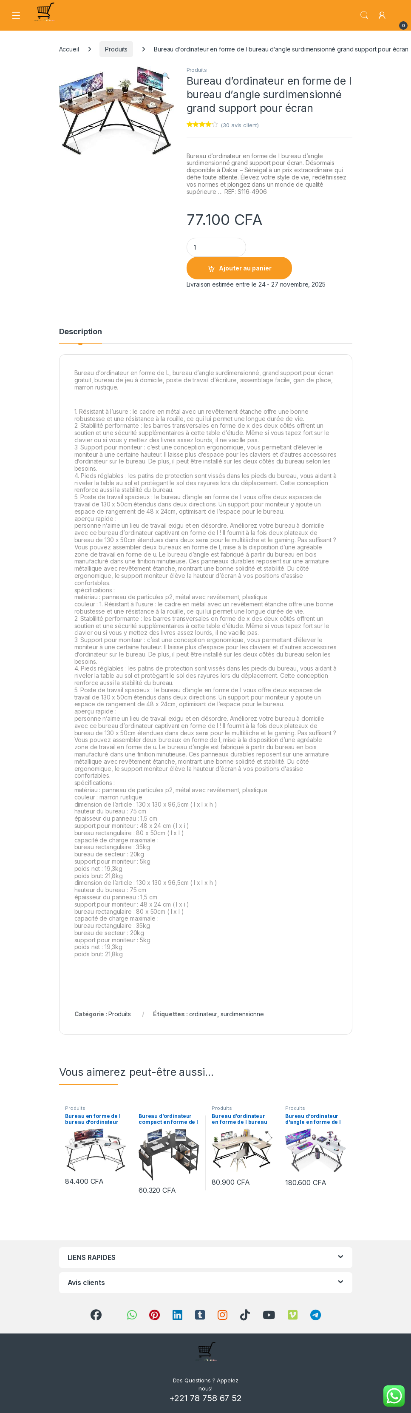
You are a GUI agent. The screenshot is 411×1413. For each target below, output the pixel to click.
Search (364, 15)
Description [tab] (80, 332)
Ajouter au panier (245, 268)
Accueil (69, 49)
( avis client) (240, 125)
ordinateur (203, 1014)
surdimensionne (242, 1014)
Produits (116, 49)
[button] (166, 76)
